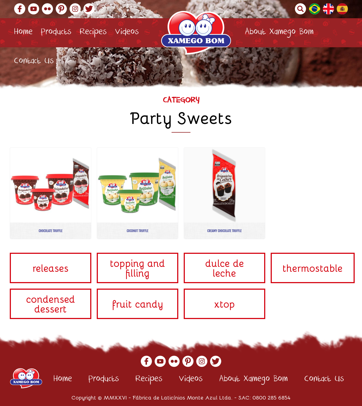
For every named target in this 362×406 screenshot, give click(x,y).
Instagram (75, 8)
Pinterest (61, 8)
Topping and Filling (137, 268)
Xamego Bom (196, 33)
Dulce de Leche (224, 268)
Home (23, 33)
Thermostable (313, 268)
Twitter (89, 8)
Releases (51, 268)
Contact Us (34, 62)
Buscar (300, 8)
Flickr (47, 8)
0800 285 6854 (271, 397)
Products (56, 33)
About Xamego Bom (279, 33)
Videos (127, 33)
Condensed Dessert (50, 304)
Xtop (224, 303)
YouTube (33, 8)
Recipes (93, 33)
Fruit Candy (137, 303)
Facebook (19, 8)
